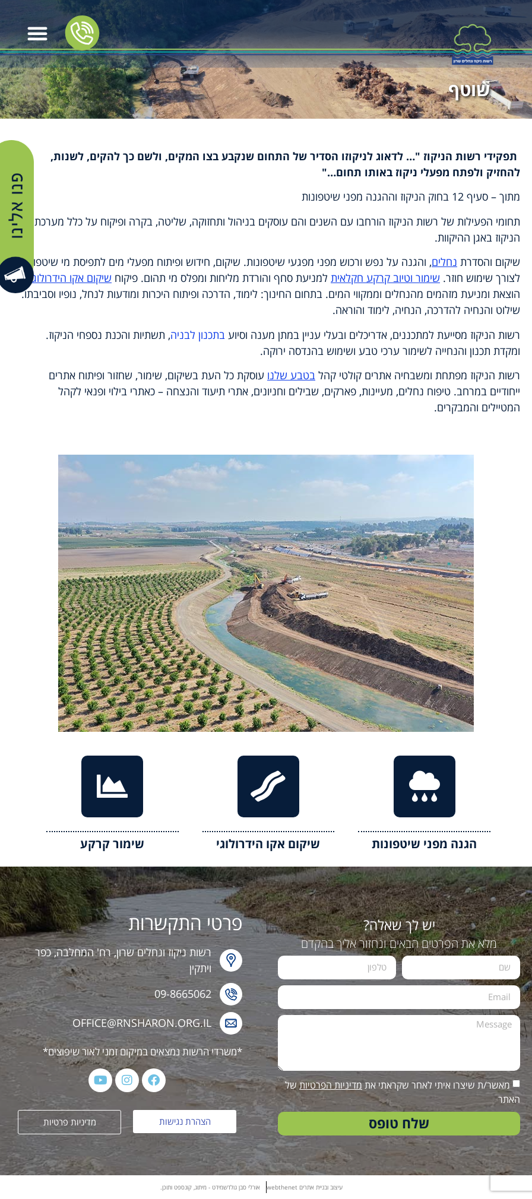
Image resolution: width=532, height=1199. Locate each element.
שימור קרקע (112, 844)
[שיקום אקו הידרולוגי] (268, 786)
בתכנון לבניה (197, 335)
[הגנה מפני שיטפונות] (424, 786)
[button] (37, 33)
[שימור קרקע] (112, 786)
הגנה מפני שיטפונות (424, 844)
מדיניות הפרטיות (330, 1085)
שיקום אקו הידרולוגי (268, 844)
